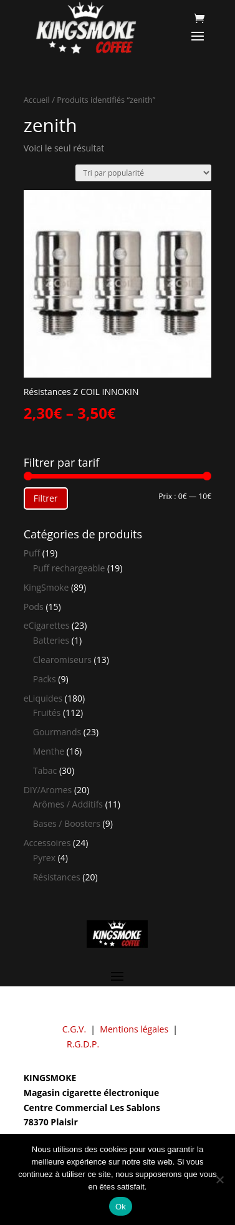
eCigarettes (47, 625)
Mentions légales (134, 1029)
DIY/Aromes (48, 790)
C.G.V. (74, 1029)
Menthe (48, 751)
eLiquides (43, 698)
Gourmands (57, 732)
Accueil (37, 99)
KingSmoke (46, 587)
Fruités (47, 712)
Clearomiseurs (62, 659)
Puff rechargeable (69, 568)
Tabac (45, 770)
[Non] (219, 1179)
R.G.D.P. (83, 1044)
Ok (120, 1206)
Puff (32, 553)
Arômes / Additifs (68, 804)
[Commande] (143, 172)
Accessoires (47, 843)
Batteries (51, 640)
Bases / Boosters (66, 823)
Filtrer (46, 498)
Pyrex (44, 858)
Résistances (56, 877)
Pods (34, 606)
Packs (44, 679)
